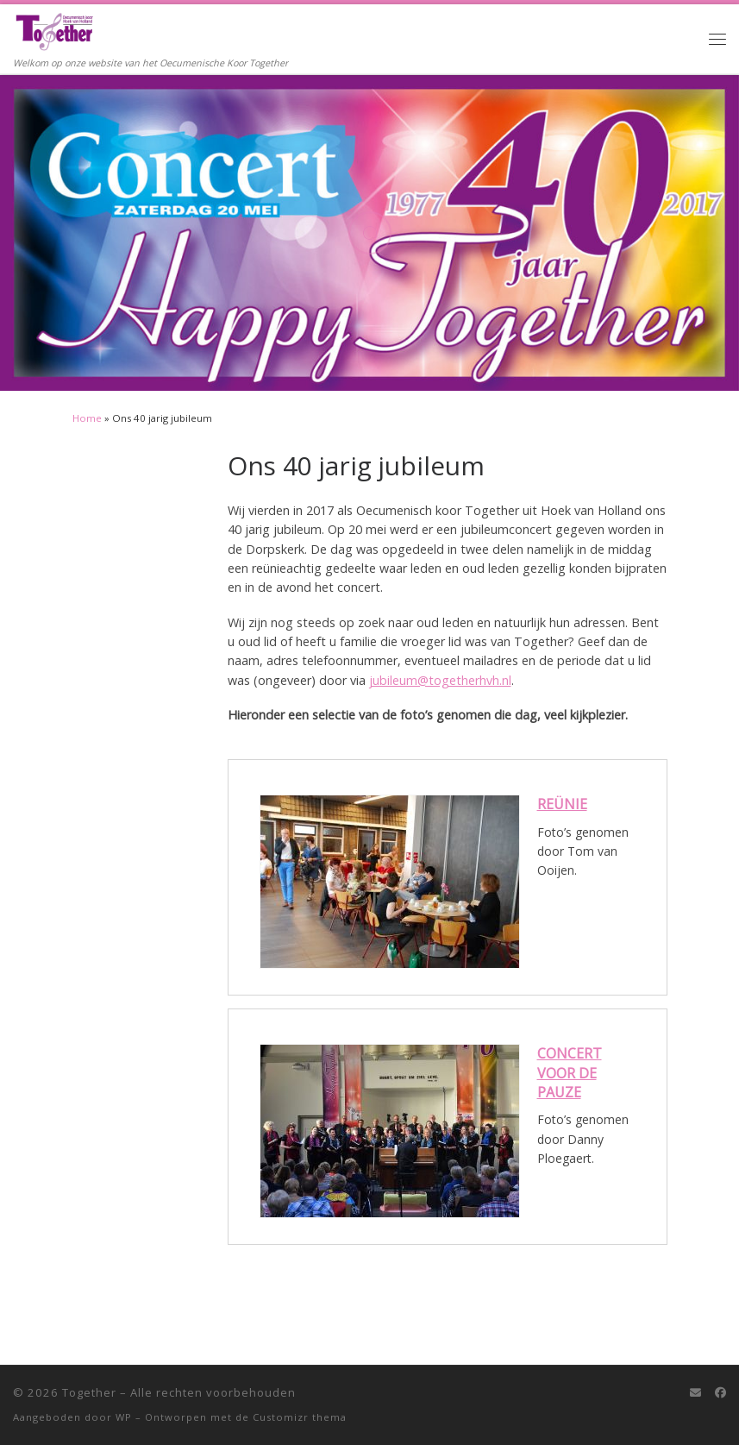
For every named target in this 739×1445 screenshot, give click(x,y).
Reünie (562, 804)
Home (87, 418)
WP (124, 1416)
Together (89, 1392)
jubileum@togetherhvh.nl (440, 680)
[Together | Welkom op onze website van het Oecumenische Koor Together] (54, 29)
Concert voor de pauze (569, 1073)
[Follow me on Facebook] (720, 1392)
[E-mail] (695, 1392)
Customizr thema (300, 1416)
